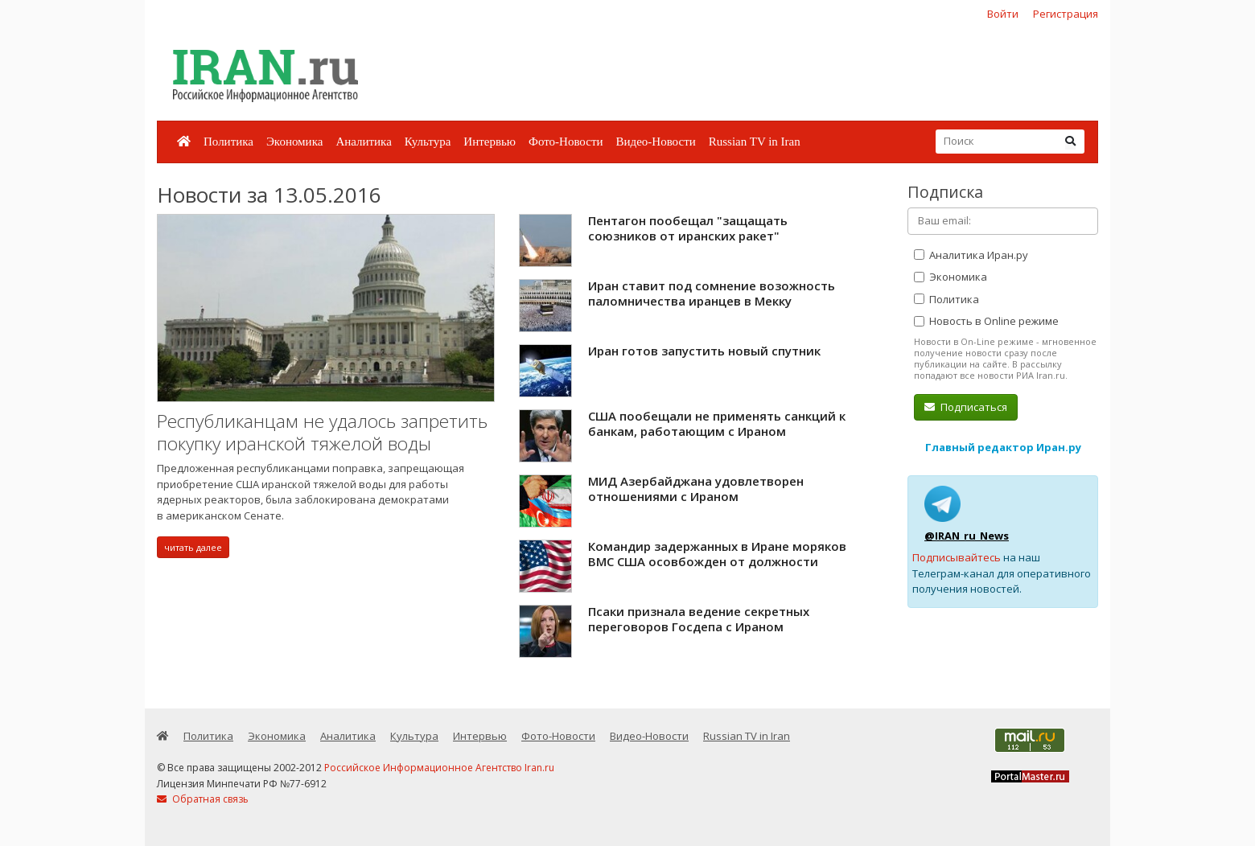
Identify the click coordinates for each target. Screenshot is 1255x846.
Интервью (489, 141)
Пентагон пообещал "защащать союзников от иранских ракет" (688, 228)
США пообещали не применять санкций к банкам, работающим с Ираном (717, 424)
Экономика (294, 141)
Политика (228, 141)
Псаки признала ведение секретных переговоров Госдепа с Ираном (698, 619)
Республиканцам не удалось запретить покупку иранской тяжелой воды (322, 432)
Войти (1002, 13)
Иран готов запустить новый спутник (704, 351)
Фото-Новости (566, 141)
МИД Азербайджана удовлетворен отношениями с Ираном (696, 489)
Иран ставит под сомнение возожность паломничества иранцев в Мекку (711, 293)
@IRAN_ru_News (966, 535)
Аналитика (363, 141)
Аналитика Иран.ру (971, 255)
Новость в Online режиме (986, 321)
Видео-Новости (655, 141)
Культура (428, 141)
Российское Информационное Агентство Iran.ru (439, 767)
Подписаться (965, 407)
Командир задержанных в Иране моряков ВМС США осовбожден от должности (717, 554)
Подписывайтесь (956, 557)
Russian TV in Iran (754, 141)
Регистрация (1065, 13)
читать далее (193, 547)
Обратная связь (203, 799)
